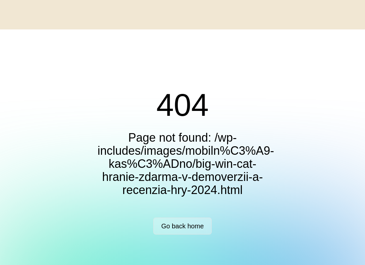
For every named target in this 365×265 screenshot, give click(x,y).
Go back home (182, 226)
